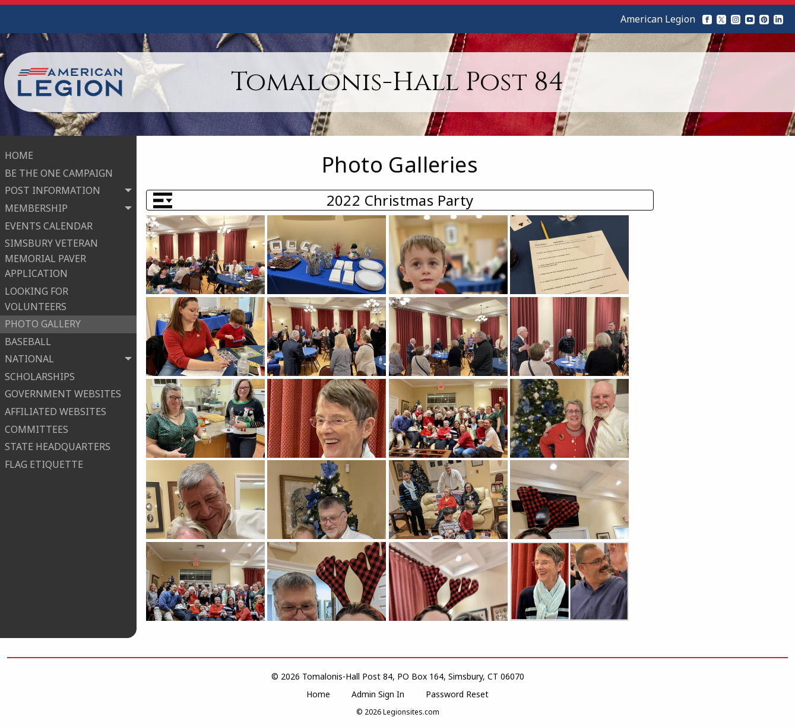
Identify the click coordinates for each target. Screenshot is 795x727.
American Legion (657, 18)
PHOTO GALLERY (43, 322)
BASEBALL (28, 339)
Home (318, 694)
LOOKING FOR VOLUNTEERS (36, 297)
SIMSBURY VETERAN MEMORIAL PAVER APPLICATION (51, 256)
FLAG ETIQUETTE (44, 462)
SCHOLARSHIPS (40, 374)
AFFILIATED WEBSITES (55, 409)
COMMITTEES (36, 427)
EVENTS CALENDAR (49, 223)
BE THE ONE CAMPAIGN (59, 171)
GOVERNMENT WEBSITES (63, 391)
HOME (19, 153)
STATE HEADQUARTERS (57, 444)
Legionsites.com (411, 712)
